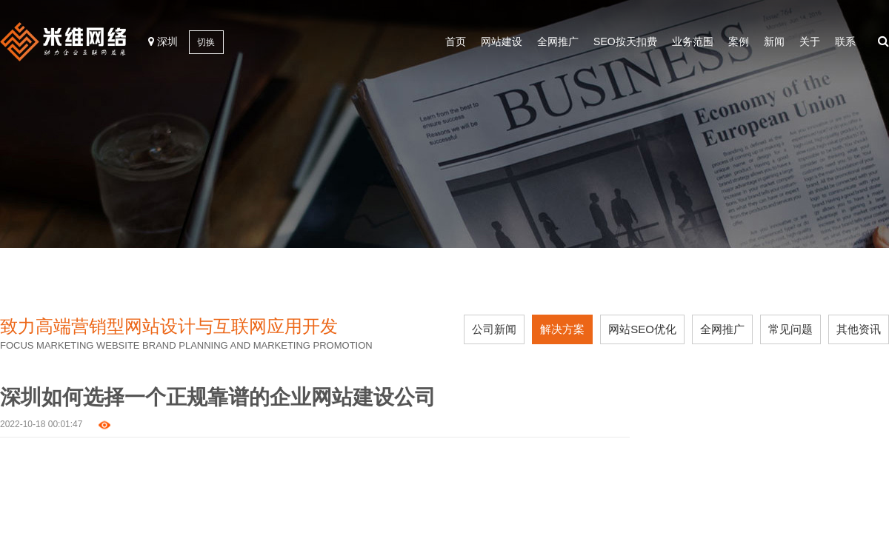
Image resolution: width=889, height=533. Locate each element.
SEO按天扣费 (625, 41)
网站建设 (501, 41)
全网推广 (558, 41)
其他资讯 (858, 329)
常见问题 (790, 329)
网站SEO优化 (642, 329)
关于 (809, 41)
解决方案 (562, 329)
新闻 (774, 41)
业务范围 (692, 41)
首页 (455, 41)
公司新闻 (494, 329)
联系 (845, 41)
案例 (738, 41)
